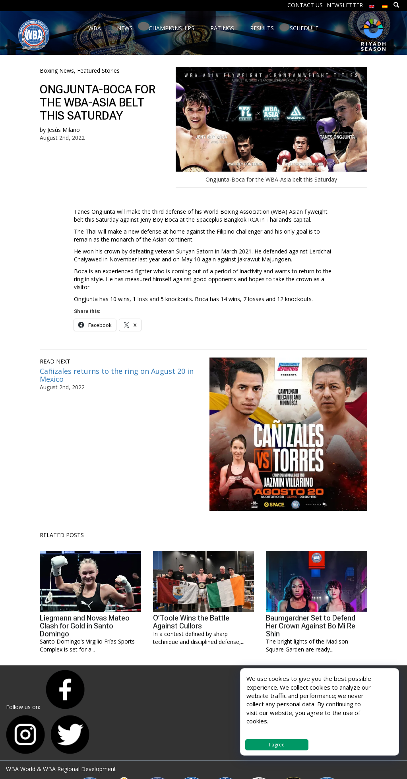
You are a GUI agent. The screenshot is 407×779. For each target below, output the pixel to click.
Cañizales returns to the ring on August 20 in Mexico (117, 375)
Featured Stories (98, 70)
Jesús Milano (63, 129)
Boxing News (57, 70)
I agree (277, 744)
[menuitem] (371, 4)
